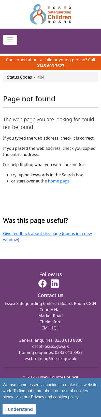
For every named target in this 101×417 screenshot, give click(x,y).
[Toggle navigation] (10, 40)
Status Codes (19, 77)
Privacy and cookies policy (54, 397)
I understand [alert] (19, 409)
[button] (42, 285)
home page (58, 181)
